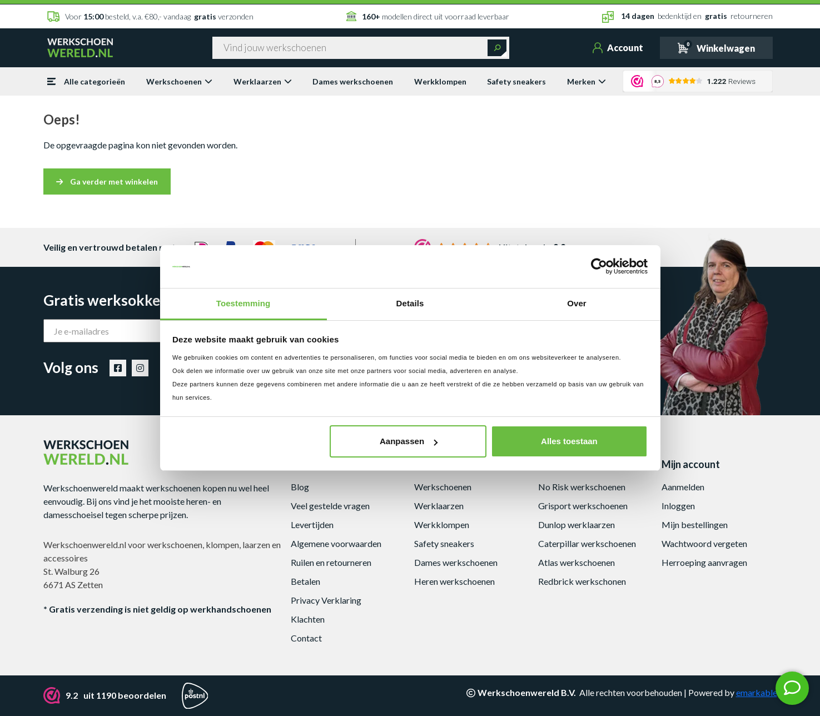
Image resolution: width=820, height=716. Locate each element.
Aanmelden (683, 486)
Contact (306, 638)
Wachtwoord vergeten (704, 543)
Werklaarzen (262, 81)
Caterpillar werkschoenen (587, 543)
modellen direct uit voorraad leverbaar (427, 16)
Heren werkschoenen (454, 581)
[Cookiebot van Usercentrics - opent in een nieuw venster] (599, 266)
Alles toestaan (569, 441)
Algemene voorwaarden (336, 543)
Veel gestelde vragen (330, 505)
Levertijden (312, 524)
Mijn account (691, 464)
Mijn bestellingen (695, 524)
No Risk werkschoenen (581, 486)
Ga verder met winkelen (107, 181)
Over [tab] (577, 303)
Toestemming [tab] (243, 303)
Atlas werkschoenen (576, 562)
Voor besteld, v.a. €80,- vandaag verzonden (150, 16)
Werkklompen (440, 81)
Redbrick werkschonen (582, 581)
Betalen (305, 581)
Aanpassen (409, 441)
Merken (586, 81)
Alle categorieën (86, 81)
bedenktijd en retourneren (687, 17)
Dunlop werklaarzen (576, 524)
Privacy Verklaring (326, 600)
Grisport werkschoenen (583, 505)
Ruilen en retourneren (331, 562)
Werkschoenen (179, 81)
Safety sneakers (516, 81)
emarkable (756, 692)
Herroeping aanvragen (704, 562)
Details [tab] (410, 303)
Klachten (308, 619)
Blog (300, 486)
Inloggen (678, 505)
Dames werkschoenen (352, 81)
